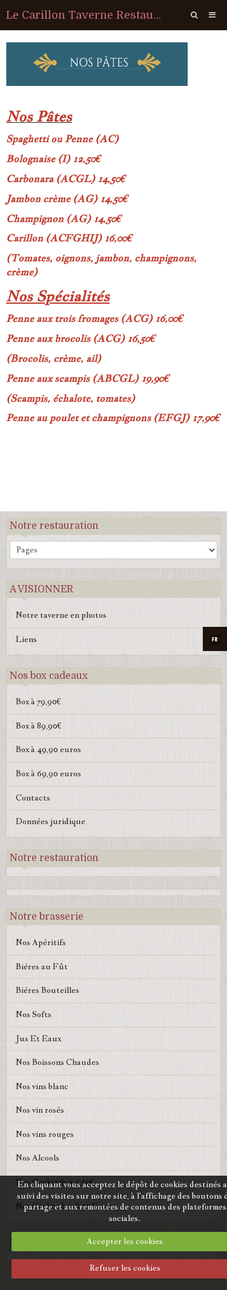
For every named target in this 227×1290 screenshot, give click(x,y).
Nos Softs (33, 1014)
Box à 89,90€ (39, 726)
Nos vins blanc (42, 1086)
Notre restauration (54, 525)
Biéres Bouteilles (47, 990)
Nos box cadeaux (49, 675)
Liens (26, 639)
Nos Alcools (37, 1158)
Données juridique (50, 821)
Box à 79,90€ (38, 701)
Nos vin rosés (40, 1110)
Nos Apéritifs (41, 942)
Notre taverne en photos (61, 615)
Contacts (33, 798)
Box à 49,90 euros (48, 749)
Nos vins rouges (45, 1134)
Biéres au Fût (42, 966)
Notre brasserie (47, 916)
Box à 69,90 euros (48, 773)
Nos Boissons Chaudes (57, 1062)
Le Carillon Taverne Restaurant (85, 15)
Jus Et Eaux (38, 1038)
